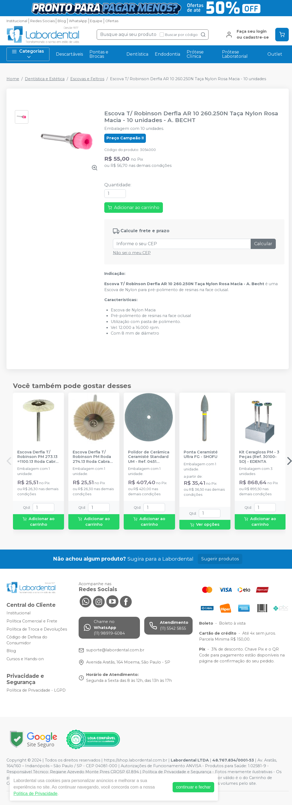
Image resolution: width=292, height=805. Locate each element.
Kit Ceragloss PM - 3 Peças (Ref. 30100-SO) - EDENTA (259, 457)
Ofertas (111, 21)
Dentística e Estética (45, 78)
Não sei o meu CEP (132, 252)
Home (12, 78)
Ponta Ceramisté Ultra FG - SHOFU (201, 454)
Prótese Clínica (195, 54)
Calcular (263, 243)
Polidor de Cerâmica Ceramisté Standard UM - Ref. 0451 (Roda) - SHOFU (148, 457)
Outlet (274, 54)
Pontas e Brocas (98, 54)
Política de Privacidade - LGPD (36, 690)
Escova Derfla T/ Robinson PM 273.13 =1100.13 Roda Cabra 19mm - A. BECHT (37, 457)
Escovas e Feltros (87, 78)
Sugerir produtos (220, 558)
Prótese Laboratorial (235, 54)
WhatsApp (78, 21)
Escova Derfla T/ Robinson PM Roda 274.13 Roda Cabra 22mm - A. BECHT (92, 457)
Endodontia (167, 54)
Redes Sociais (42, 21)
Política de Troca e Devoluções (36, 629)
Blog (62, 21)
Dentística (137, 54)
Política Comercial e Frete (31, 621)
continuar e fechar (193, 787)
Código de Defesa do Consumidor (26, 640)
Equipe (96, 21)
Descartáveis (69, 54)
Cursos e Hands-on (25, 658)
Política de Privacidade (36, 793)
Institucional (16, 21)
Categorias (28, 54)
